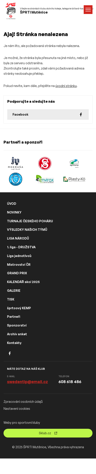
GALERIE (13, 290)
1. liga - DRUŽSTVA (21, 247)
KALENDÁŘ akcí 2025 (23, 282)
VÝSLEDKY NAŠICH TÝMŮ (27, 229)
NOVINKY (14, 212)
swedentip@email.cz (27, 381)
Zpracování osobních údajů (23, 401)
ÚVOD (11, 203)
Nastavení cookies (17, 408)
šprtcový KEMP (19, 308)
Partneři (13, 316)
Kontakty (14, 343)
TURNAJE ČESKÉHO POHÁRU (30, 221)
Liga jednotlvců (19, 256)
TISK (10, 299)
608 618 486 (69, 381)
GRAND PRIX (17, 273)
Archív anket (17, 334)
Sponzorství (17, 325)
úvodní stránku (66, 86)
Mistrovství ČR (19, 264)
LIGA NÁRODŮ (18, 238)
